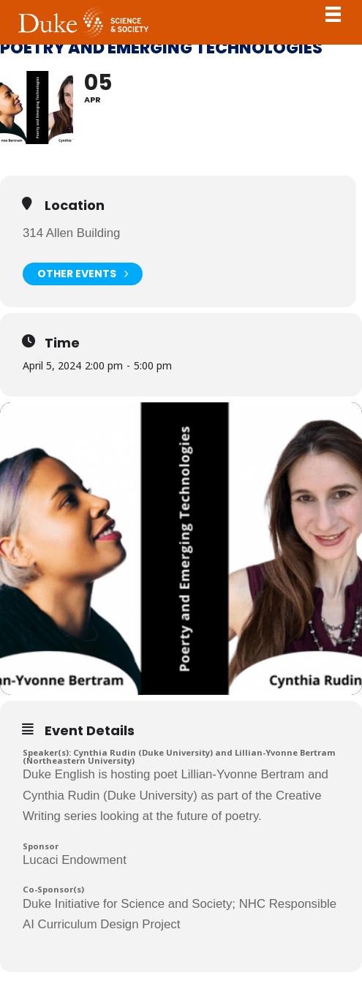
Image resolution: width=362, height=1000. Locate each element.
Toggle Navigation (333, 14)
